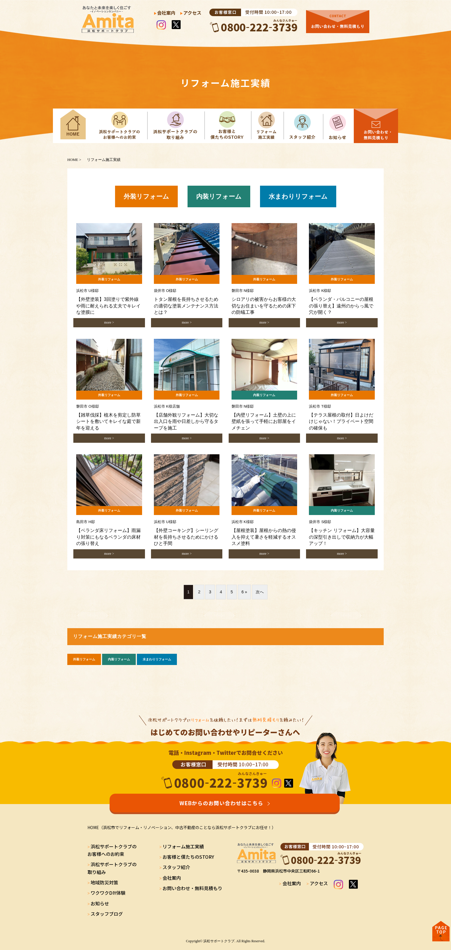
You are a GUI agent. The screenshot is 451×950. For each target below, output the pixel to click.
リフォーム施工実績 (183, 846)
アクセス (192, 12)
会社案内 (166, 12)
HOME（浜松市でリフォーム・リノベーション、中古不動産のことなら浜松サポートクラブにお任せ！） (181, 827)
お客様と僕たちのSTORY (188, 856)
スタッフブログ (107, 913)
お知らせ (100, 903)
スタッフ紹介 (176, 867)
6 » (244, 592)
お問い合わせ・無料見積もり (192, 888)
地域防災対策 (104, 882)
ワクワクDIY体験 (108, 892)
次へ (260, 592)
